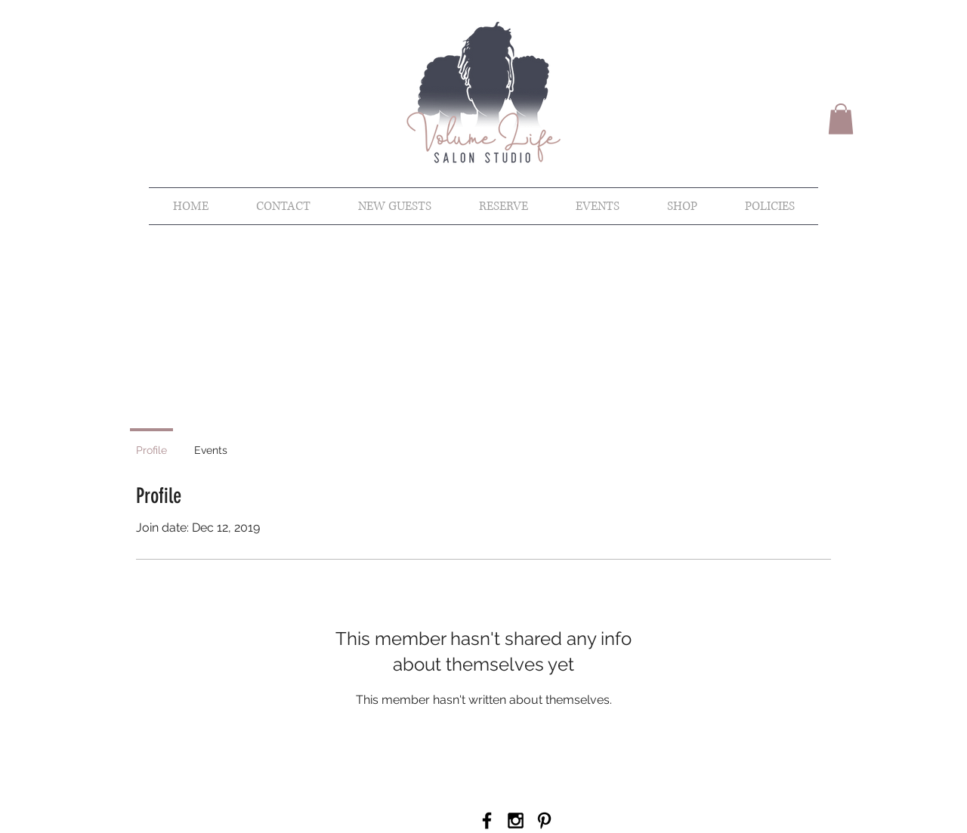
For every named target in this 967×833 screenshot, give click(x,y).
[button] (841, 118)
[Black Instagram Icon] (516, 820)
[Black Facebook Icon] (487, 820)
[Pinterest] (544, 820)
